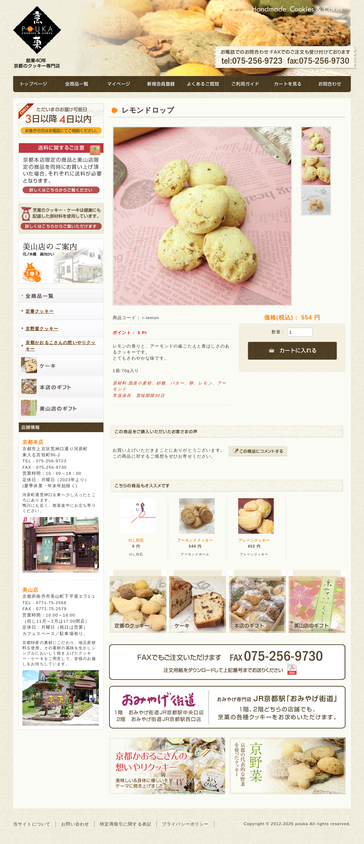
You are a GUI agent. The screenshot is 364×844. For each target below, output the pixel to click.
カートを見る (288, 84)
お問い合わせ (75, 824)
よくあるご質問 (203, 84)
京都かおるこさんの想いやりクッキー (61, 345)
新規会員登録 (161, 84)
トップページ (34, 84)
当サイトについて (31, 824)
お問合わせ (330, 84)
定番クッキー (40, 311)
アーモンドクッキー (195, 540)
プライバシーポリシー (185, 824)
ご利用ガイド (245, 84)
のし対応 (136, 540)
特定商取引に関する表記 (125, 824)
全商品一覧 (76, 84)
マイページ (118, 84)
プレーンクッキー (254, 540)
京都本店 (33, 442)
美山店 (30, 590)
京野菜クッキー (42, 329)
